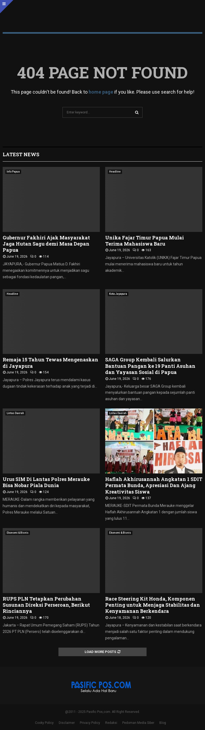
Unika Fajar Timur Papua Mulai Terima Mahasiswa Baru (144, 240)
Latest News (21, 154)
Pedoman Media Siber (138, 723)
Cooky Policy (44, 723)
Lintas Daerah (15, 413)
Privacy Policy (90, 723)
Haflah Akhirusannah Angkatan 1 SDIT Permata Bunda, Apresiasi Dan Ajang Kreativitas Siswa (153, 485)
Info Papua (13, 171)
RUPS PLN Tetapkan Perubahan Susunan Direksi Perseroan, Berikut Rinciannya (46, 604)
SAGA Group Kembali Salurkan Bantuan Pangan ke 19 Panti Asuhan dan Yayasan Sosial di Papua (150, 365)
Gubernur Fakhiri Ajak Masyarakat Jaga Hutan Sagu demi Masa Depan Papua (46, 243)
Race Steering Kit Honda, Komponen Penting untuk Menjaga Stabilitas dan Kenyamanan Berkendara (152, 604)
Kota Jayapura (118, 293)
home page (101, 92)
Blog (162, 723)
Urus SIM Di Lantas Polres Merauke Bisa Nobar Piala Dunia (46, 482)
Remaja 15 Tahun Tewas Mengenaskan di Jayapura (50, 362)
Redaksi (111, 723)
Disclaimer (67, 723)
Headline (115, 171)
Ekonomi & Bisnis (18, 532)
